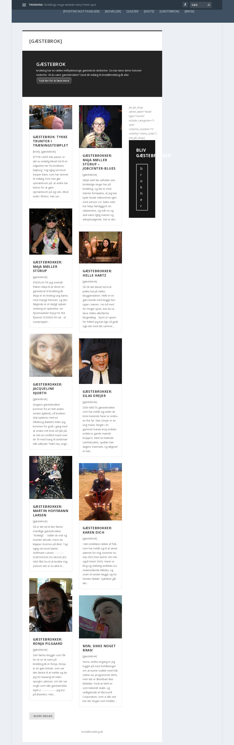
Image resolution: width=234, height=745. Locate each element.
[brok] (36, 138)
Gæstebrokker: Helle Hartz (97, 260)
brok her (141, 174)
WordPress (77, 740)
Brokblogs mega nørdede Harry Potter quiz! (70, 4)
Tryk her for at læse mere (54, 67)
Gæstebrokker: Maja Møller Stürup (47, 253)
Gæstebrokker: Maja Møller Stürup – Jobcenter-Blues (99, 148)
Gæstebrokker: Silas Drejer (97, 380)
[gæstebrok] (48, 138)
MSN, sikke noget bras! (99, 635)
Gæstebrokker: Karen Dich (97, 517)
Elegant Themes (46, 740)
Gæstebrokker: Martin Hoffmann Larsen (50, 497)
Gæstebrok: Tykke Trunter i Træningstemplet (50, 127)
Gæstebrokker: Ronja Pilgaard (48, 628)
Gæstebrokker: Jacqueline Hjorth (47, 375)
